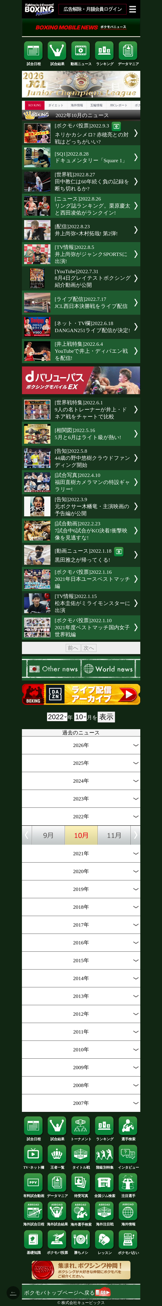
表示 (106, 717)
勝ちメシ (81, 1250)
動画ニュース (81, 62)
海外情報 (77, 105)
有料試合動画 (34, 1194)
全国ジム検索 (105, 1194)
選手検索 (128, 1137)
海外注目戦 (105, 1222)
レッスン (105, 1251)
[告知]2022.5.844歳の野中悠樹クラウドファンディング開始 (92, 458)
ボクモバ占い (128, 1251)
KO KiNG (34, 105)
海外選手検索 (81, 1222)
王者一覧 (57, 1165)
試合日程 (34, 62)
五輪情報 (96, 105)
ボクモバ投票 (57, 1250)
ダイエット (56, 105)
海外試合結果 (57, 1222)
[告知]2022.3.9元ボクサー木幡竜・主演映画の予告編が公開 (92, 506)
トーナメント (81, 1137)
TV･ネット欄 (34, 1165)
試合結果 (57, 62)
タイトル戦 (81, 1165)
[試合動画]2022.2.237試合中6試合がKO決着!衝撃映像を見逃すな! (91, 531)
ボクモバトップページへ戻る (67, 1293)
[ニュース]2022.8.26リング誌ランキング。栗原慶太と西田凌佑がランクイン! (92, 206)
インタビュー (128, 1165)
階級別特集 (105, 1165)
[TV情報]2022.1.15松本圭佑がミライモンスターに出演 (92, 603)
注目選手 (128, 1194)
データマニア (128, 62)
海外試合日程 (34, 1222)
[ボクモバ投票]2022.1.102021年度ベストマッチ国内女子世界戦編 (92, 627)
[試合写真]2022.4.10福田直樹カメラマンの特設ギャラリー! (92, 482)
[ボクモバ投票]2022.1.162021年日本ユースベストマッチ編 (92, 579)
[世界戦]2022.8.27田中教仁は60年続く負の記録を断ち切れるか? (92, 181)
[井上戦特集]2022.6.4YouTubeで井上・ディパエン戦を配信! (91, 351)
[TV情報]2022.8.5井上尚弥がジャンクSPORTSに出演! (91, 254)
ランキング (105, 62)
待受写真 (81, 1194)
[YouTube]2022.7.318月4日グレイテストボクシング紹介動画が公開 (93, 278)
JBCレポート (118, 105)
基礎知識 (34, 1250)
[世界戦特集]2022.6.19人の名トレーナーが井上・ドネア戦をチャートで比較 (91, 409)
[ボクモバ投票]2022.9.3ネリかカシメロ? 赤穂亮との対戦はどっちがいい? (92, 134)
